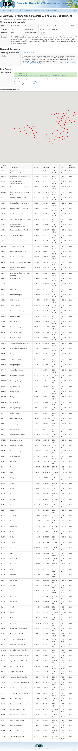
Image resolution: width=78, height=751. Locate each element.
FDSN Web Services (20, 79)
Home (3, 10)
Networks (11, 10)
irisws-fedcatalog (32, 82)
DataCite (62, 63)
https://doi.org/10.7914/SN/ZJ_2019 (33, 63)
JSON (66, 63)
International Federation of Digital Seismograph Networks (39, 748)
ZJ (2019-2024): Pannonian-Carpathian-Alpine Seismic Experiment (36, 10)
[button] (39, 122)
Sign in (75, 10)
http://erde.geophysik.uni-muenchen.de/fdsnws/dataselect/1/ (49, 75)
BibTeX (74, 63)
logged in (10, 19)
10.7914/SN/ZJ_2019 (28, 53)
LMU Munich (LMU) (23, 75)
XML (70, 63)
